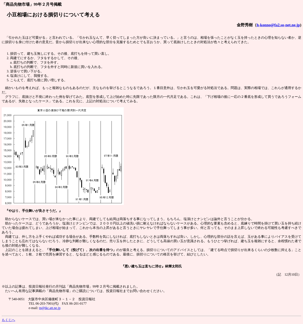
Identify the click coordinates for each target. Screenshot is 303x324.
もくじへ (8, 320)
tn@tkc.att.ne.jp (49, 308)
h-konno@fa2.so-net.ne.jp (278, 25)
